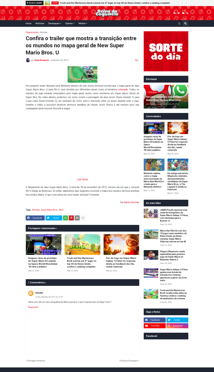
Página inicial (32, 32)
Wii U (61, 210)
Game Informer (131, 202)
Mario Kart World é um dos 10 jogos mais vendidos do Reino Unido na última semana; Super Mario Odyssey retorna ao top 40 (173, 236)
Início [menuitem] (28, 23)
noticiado (123, 89)
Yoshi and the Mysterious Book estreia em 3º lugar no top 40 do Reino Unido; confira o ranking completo (115, 3)
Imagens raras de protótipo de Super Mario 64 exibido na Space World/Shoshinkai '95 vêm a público (42, 262)
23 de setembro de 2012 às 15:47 (49, 297)
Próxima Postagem (129, 361)
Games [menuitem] (69, 23)
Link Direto (82, 179)
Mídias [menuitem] (82, 23)
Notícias (43, 32)
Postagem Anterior (36, 361)
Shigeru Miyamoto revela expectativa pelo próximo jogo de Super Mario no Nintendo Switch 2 (172, 255)
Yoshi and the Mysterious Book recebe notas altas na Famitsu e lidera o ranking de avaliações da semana (173, 294)
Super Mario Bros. (49, 210)
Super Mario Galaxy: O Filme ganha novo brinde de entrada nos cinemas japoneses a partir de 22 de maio (174, 275)
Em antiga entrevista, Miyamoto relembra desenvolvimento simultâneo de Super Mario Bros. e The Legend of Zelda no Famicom (177, 181)
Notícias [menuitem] (40, 23)
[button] (182, 3)
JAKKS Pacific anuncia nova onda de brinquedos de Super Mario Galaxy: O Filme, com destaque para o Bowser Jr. (174, 215)
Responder (33, 307)
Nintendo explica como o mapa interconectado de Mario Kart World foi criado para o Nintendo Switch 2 (154, 180)
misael (39, 292)
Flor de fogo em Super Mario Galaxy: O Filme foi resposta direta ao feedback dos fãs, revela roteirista (121, 262)
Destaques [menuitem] (53, 23)
